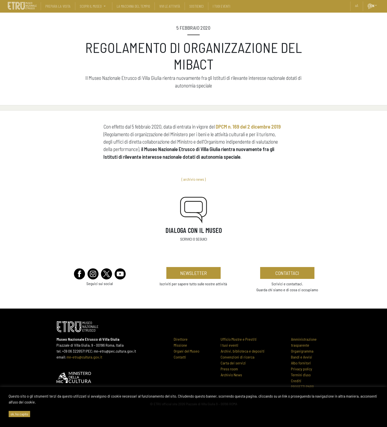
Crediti (296, 380)
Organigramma (302, 351)
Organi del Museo (186, 351)
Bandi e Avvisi (301, 357)
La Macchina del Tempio (133, 6)
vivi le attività (169, 6)
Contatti (180, 357)
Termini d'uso (301, 374)
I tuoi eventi (229, 345)
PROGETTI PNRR (302, 386)
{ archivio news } (193, 179)
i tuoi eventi (221, 6)
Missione (180, 345)
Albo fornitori (301, 362)
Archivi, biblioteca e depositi (243, 351)
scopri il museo (91, 6)
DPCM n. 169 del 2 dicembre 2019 (248, 126)
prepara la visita (58, 6)
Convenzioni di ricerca (237, 357)
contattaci (287, 273)
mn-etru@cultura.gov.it (84, 357)
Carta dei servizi (233, 362)
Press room (229, 368)
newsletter (193, 273)
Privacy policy (301, 368)
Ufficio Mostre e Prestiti (239, 339)
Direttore (181, 339)
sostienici (196, 6)
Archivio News (231, 374)
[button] (378, 5)
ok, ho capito (19, 414)
